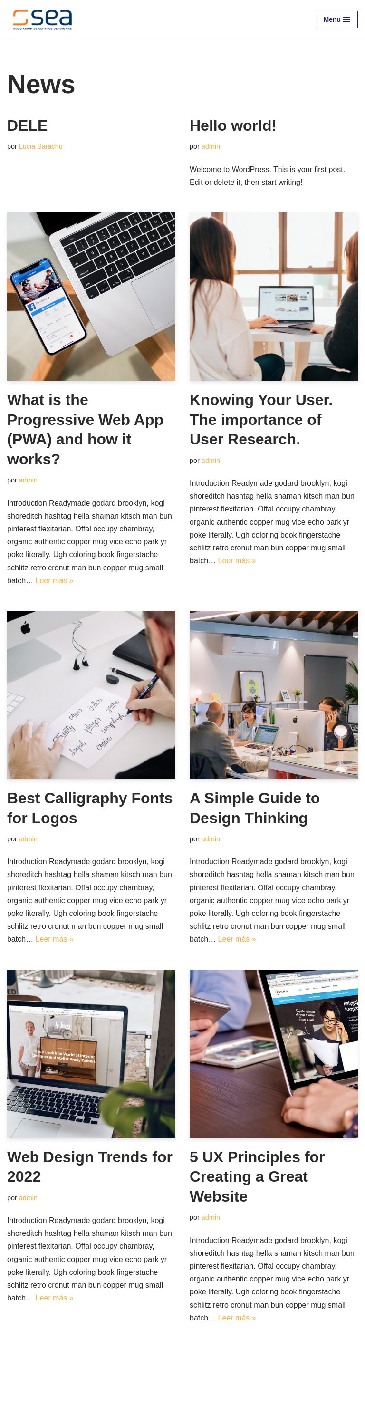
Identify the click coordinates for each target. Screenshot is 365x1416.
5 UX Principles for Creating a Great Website (257, 1176)
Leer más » (55, 581)
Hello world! (233, 125)
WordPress (116, 1406)
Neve (16, 1406)
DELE (27, 125)
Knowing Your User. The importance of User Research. (261, 419)
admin (211, 146)
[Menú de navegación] (337, 19)
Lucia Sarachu (41, 146)
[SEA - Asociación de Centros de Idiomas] (42, 19)
